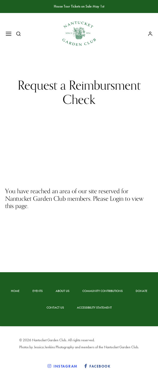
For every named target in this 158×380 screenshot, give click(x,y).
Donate (141, 291)
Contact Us (55, 307)
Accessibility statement (94, 307)
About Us (62, 291)
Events (37, 291)
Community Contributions (102, 291)
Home (15, 291)
